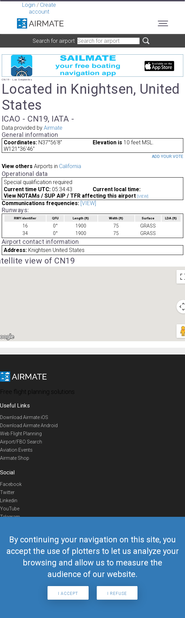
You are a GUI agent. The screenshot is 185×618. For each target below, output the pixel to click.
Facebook (11, 484)
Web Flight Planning (21, 433)
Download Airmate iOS (24, 417)
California (70, 166)
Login (28, 5)
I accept (68, 593)
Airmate (53, 128)
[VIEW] (142, 196)
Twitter (7, 492)
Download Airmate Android (29, 425)
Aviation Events (16, 450)
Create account (42, 8)
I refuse (117, 593)
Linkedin (8, 500)
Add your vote (167, 156)
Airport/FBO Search (21, 441)
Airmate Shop (14, 458)
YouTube (9, 508)
